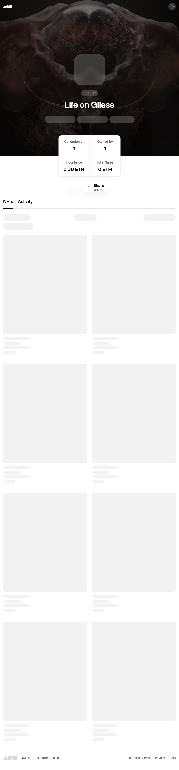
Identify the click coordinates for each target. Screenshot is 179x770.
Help (172, 758)
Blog (56, 758)
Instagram (42, 758)
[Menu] (75, 187)
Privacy (160, 758)
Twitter (26, 758)
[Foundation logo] (7, 6)
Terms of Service (140, 758)
